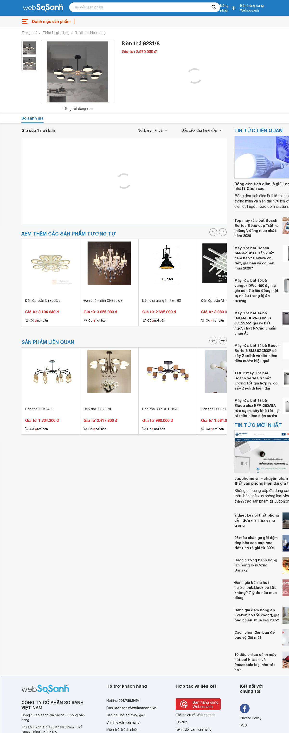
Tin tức (181, 722)
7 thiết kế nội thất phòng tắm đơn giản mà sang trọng (256, 520)
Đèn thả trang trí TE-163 (161, 301)
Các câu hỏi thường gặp (125, 715)
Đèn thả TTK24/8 (38, 409)
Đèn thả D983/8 (213, 409)
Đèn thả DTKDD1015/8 (160, 409)
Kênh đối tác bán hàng (194, 729)
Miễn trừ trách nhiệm (122, 730)
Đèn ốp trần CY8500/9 (42, 301)
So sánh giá (32, 118)
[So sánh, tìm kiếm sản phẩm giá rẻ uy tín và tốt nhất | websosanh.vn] (43, 7)
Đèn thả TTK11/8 (97, 409)
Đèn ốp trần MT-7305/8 (219, 301)
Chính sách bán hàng (123, 722)
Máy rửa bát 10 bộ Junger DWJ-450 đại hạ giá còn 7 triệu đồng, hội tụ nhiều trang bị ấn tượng (256, 290)
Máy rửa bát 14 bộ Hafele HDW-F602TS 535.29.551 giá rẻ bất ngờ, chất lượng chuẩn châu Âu (255, 323)
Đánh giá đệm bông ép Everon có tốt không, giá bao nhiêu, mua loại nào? (256, 615)
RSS (243, 725)
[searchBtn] (214, 7)
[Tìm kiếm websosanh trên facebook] (245, 708)
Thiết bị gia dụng (56, 33)
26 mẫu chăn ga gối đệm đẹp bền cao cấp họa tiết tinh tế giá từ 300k (256, 542)
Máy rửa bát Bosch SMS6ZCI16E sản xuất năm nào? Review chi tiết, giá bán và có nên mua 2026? (254, 258)
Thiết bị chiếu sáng (90, 33)
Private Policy (250, 718)
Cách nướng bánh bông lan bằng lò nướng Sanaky (255, 565)
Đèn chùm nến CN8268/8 (102, 301)
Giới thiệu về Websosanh (195, 715)
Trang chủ (29, 33)
